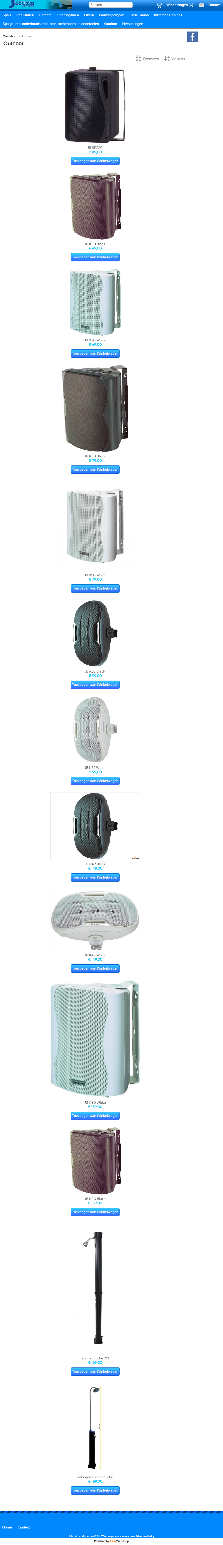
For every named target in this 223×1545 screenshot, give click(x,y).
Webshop (9, 36)
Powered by (111, 1541)
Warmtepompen (111, 15)
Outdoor (110, 24)
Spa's (7, 15)
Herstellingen (132, 24)
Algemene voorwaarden (120, 1536)
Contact (24, 1527)
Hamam (45, 15)
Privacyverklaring (145, 1536)
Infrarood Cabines (168, 15)
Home (7, 1527)
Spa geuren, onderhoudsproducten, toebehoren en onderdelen (51, 24)
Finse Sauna (139, 15)
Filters (89, 15)
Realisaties (25, 15)
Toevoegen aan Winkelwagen (95, 161)
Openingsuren (68, 15)
